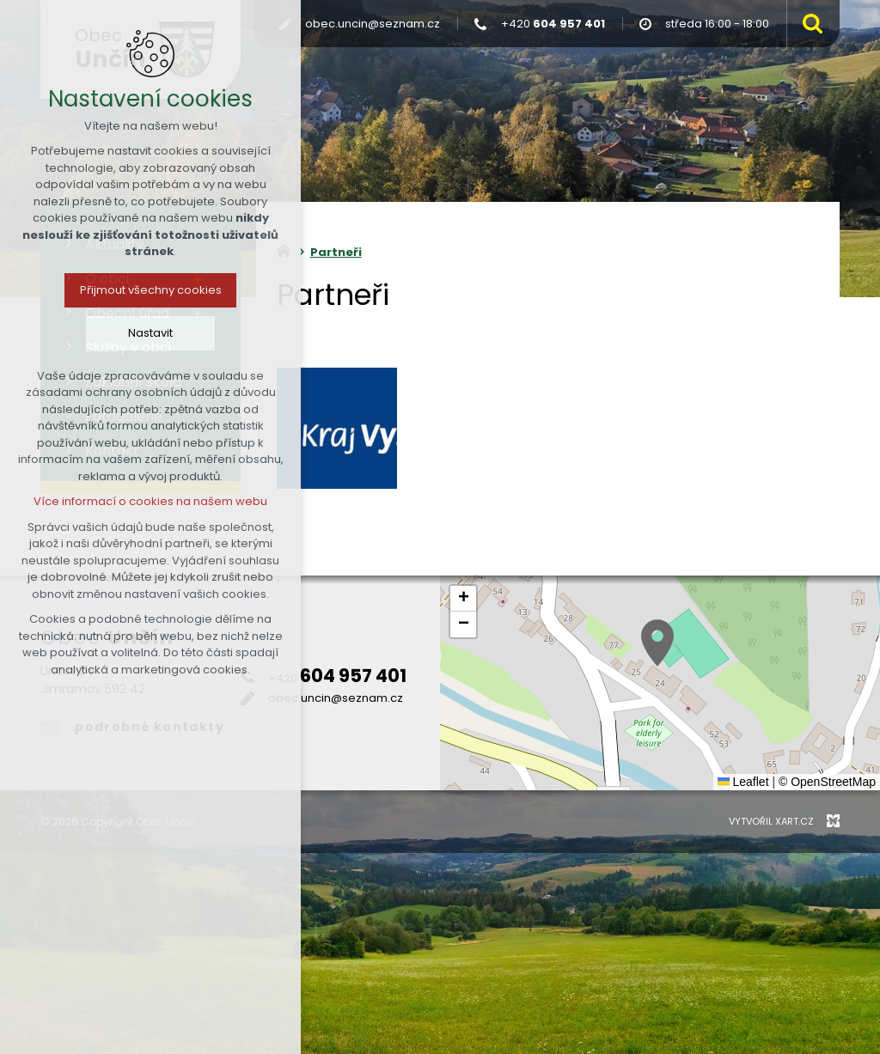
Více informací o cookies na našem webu (150, 501)
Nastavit (150, 333)
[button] (657, 643)
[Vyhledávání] (809, 24)
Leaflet (743, 782)
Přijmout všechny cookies (151, 290)
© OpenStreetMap (827, 782)
